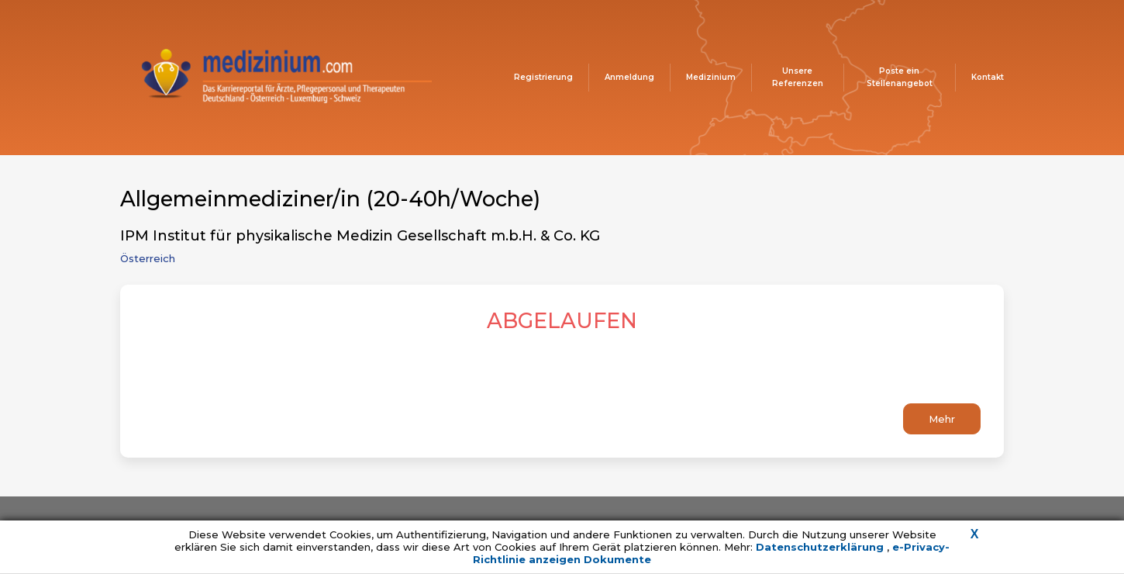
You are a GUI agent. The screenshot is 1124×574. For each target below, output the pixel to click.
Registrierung (543, 77)
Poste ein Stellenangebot (900, 77)
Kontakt (987, 77)
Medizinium (711, 77)
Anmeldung (629, 77)
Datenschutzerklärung (821, 547)
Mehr (942, 419)
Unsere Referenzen (797, 77)
